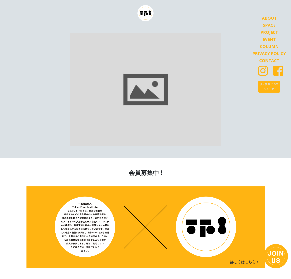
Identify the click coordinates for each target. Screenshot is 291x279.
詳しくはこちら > (244, 262)
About (269, 18)
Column (269, 46)
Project (269, 32)
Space (269, 25)
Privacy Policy (269, 54)
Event (269, 39)
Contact (269, 61)
